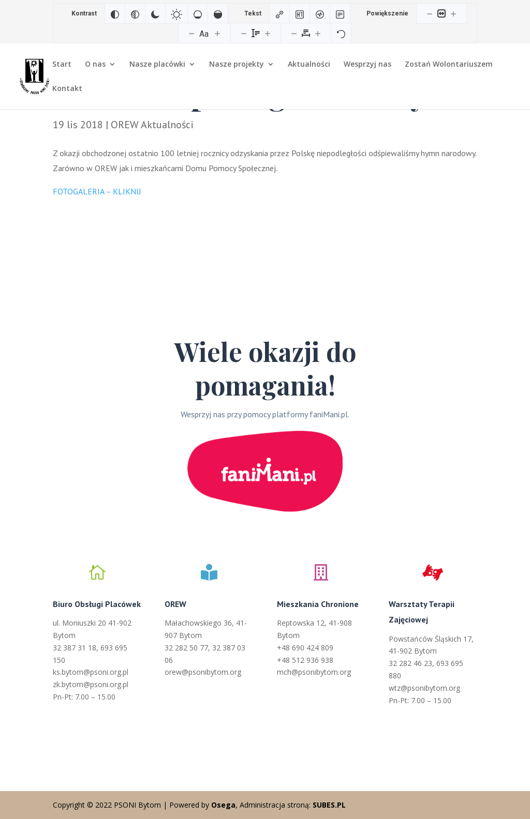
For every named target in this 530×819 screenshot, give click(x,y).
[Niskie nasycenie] (197, 13)
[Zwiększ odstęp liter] (318, 33)
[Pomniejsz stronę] (429, 13)
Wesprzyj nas (367, 64)
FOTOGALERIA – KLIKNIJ (97, 191)
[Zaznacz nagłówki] (299, 13)
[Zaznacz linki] (279, 13)
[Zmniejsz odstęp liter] (294, 33)
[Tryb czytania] (340, 13)
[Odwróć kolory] (115, 13)
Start (61, 64)
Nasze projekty (236, 64)
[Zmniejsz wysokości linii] (244, 33)
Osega (223, 805)
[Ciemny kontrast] (155, 13)
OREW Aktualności (152, 124)
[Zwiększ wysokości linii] (267, 33)
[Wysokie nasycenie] (218, 13)
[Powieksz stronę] (453, 13)
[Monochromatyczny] (135, 13)
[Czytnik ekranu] (320, 13)
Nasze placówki (157, 64)
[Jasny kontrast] (176, 13)
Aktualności (309, 64)
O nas (95, 64)
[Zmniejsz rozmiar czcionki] (191, 33)
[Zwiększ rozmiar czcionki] (217, 33)
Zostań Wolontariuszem (449, 64)
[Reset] (341, 33)
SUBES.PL (329, 805)
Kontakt (67, 89)
